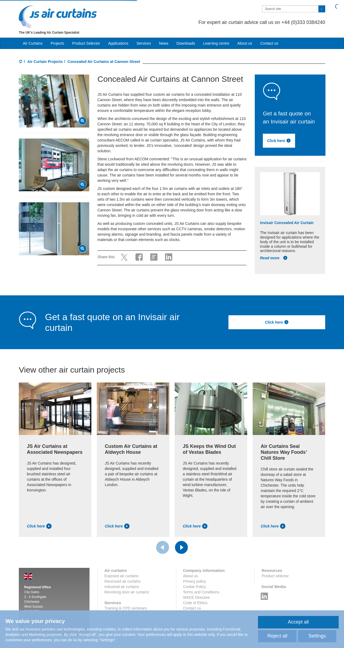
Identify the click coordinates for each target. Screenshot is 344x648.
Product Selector (86, 43)
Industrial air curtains (122, 587)
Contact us (269, 43)
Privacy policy (194, 581)
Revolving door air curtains (127, 592)
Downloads (185, 43)
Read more (274, 258)
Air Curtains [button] (32, 43)
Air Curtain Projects (45, 61)
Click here (279, 141)
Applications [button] (118, 43)
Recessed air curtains (123, 581)
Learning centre (216, 43)
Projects (57, 43)
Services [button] (144, 43)
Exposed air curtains (122, 576)
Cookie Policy (194, 587)
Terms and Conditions (201, 592)
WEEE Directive (196, 597)
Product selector (275, 576)
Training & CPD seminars (126, 608)
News (163, 43)
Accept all (298, 622)
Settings (317, 636)
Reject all (277, 636)
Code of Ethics (195, 603)
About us (244, 43)
